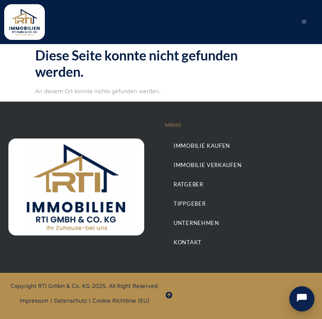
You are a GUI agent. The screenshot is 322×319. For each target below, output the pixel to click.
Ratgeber (187, 184)
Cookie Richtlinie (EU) (121, 300)
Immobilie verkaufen (205, 165)
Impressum (34, 300)
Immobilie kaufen (200, 145)
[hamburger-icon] (304, 22)
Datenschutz (70, 300)
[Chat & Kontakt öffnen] (301, 298)
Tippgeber (188, 203)
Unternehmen (195, 223)
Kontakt (186, 242)
